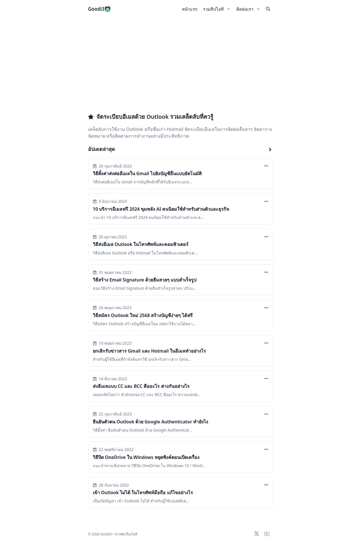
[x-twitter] (256, 533)
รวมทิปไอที (218, 9)
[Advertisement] (180, 69)
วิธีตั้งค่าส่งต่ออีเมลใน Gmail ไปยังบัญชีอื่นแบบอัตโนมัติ (147, 173)
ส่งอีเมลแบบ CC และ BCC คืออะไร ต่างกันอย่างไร (141, 386)
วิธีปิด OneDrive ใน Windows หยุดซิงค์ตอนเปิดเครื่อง (146, 457)
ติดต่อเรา (249, 9)
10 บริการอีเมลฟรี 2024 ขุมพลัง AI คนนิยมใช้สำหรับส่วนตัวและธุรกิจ (161, 209)
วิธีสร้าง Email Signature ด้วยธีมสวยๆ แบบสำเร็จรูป (144, 280)
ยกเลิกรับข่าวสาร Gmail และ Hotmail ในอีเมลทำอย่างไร (149, 351)
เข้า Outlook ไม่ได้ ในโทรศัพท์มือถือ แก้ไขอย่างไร (143, 492)
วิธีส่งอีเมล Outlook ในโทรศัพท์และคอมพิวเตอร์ (140, 244)
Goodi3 (96, 9)
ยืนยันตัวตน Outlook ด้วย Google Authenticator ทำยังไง (150, 422)
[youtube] (267, 534)
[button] (268, 9)
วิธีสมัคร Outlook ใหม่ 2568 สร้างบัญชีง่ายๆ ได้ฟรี (143, 315)
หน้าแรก (189, 9)
